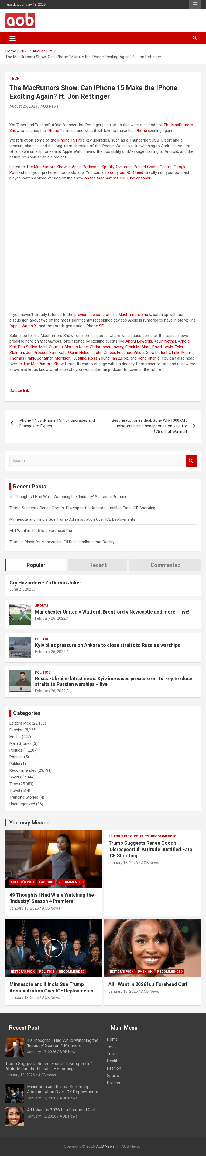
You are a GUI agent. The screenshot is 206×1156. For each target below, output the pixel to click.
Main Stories (20, 743)
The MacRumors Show (46, 166)
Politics (42, 639)
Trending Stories (23, 797)
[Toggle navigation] (12, 38)
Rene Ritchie (149, 358)
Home (112, 1039)
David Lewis (162, 346)
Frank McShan (137, 346)
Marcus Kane (76, 346)
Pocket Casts (146, 166)
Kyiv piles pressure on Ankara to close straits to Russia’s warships (107, 645)
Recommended (22, 770)
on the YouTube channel (117, 178)
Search (191, 461)
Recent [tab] (98, 565)
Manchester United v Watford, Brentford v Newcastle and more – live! (112, 612)
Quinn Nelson (80, 352)
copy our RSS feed (126, 172)
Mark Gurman (51, 346)
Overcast (124, 166)
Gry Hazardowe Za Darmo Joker (45, 583)
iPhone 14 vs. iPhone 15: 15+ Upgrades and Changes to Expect (57, 423)
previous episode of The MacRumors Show (112, 314)
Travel (14, 790)
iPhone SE (95, 325)
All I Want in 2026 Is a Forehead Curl (41, 530)
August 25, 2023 (23, 106)
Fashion (16, 730)
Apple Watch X (23, 325)
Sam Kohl (57, 352)
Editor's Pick (20, 723)
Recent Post (24, 1027)
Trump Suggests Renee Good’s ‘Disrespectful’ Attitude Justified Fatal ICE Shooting (82, 508)
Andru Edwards (138, 341)
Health (15, 736)
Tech (14, 78)
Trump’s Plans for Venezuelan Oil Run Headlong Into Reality (61, 542)
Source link (19, 390)
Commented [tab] (165, 565)
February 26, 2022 (50, 618)
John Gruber (104, 352)
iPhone (141, 130)
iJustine (79, 358)
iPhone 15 (55, 130)
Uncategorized (22, 804)
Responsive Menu (195, 4)
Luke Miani (181, 352)
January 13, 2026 (24, 908)
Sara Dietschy (158, 352)
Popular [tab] (36, 565)
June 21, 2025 (21, 589)
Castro (166, 166)
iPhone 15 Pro (69, 140)
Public (14, 763)
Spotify (108, 166)
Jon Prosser (36, 352)
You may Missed (29, 822)
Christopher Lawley (106, 346)
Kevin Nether (165, 341)
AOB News (49, 106)
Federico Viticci (130, 352)
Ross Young (99, 358)
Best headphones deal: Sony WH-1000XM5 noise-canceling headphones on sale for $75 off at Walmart (149, 426)
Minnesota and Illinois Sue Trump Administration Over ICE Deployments (72, 519)
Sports (41, 606)
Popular (16, 757)
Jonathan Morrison (54, 358)
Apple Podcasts (86, 166)
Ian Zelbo (120, 358)
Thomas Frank (22, 358)
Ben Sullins (27, 346)
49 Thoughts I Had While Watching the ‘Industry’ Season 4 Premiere (69, 496)
